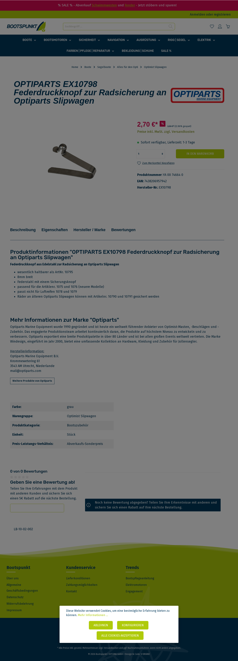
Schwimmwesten (104, 5)
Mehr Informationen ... (93, 616)
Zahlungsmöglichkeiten (81, 579)
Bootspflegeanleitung (140, 573)
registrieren (222, 14)
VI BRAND (145, 649)
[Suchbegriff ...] (115, 26)
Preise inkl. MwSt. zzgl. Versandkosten (166, 132)
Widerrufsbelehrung (20, 598)
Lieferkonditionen (78, 573)
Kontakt (71, 586)
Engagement (134, 586)
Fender (130, 5)
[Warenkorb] (227, 26)
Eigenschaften (61, 227)
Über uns (13, 573)
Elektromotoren (136, 579)
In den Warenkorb (202, 153)
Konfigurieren (133, 625)
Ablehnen (101, 625)
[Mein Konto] (220, 26)
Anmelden (197, 14)
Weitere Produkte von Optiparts (32, 375)
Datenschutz (15, 592)
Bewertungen (139, 227)
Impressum (14, 605)
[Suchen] (171, 26)
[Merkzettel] (212, 26)
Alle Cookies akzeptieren (120, 635)
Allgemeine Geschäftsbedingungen (22, 582)
